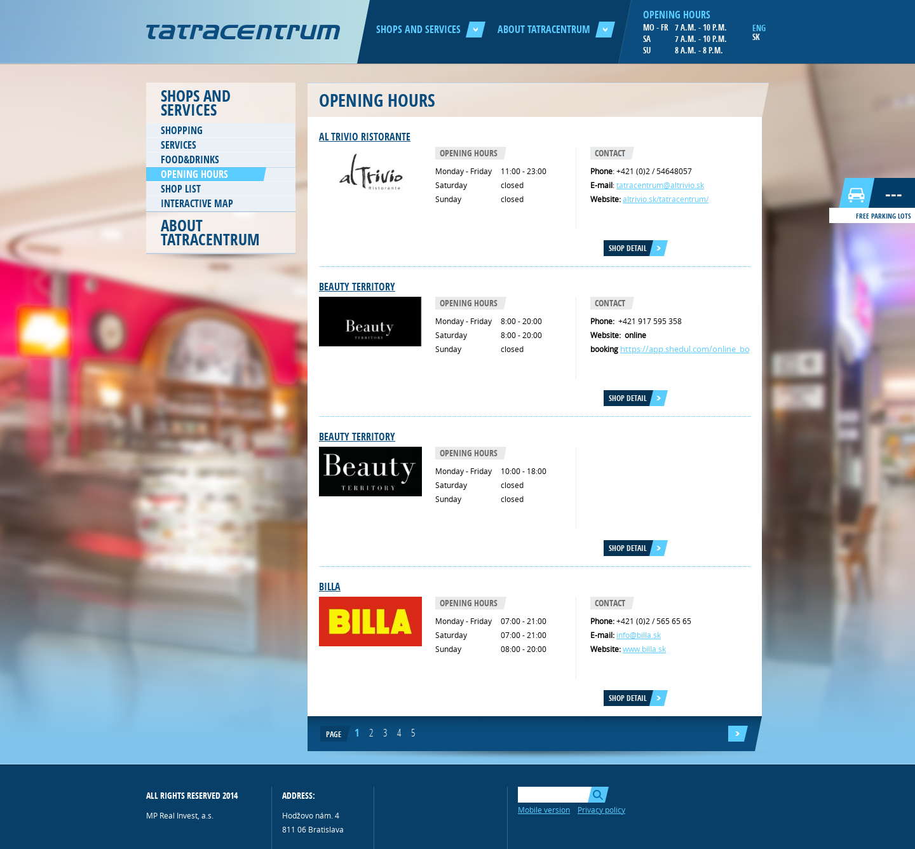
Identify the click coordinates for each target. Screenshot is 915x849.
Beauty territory (357, 437)
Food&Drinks (190, 159)
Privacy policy (601, 810)
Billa (330, 587)
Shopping (182, 130)
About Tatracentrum (556, 29)
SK (756, 37)
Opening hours (194, 174)
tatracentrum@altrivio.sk (660, 185)
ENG (759, 28)
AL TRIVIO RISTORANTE (364, 137)
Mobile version (544, 810)
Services (178, 145)
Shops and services (430, 29)
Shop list (181, 189)
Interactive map (197, 203)
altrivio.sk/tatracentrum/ (665, 199)
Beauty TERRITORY (357, 287)
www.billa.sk (644, 649)
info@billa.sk (638, 635)
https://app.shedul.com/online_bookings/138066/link (720, 349)
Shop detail (628, 248)
